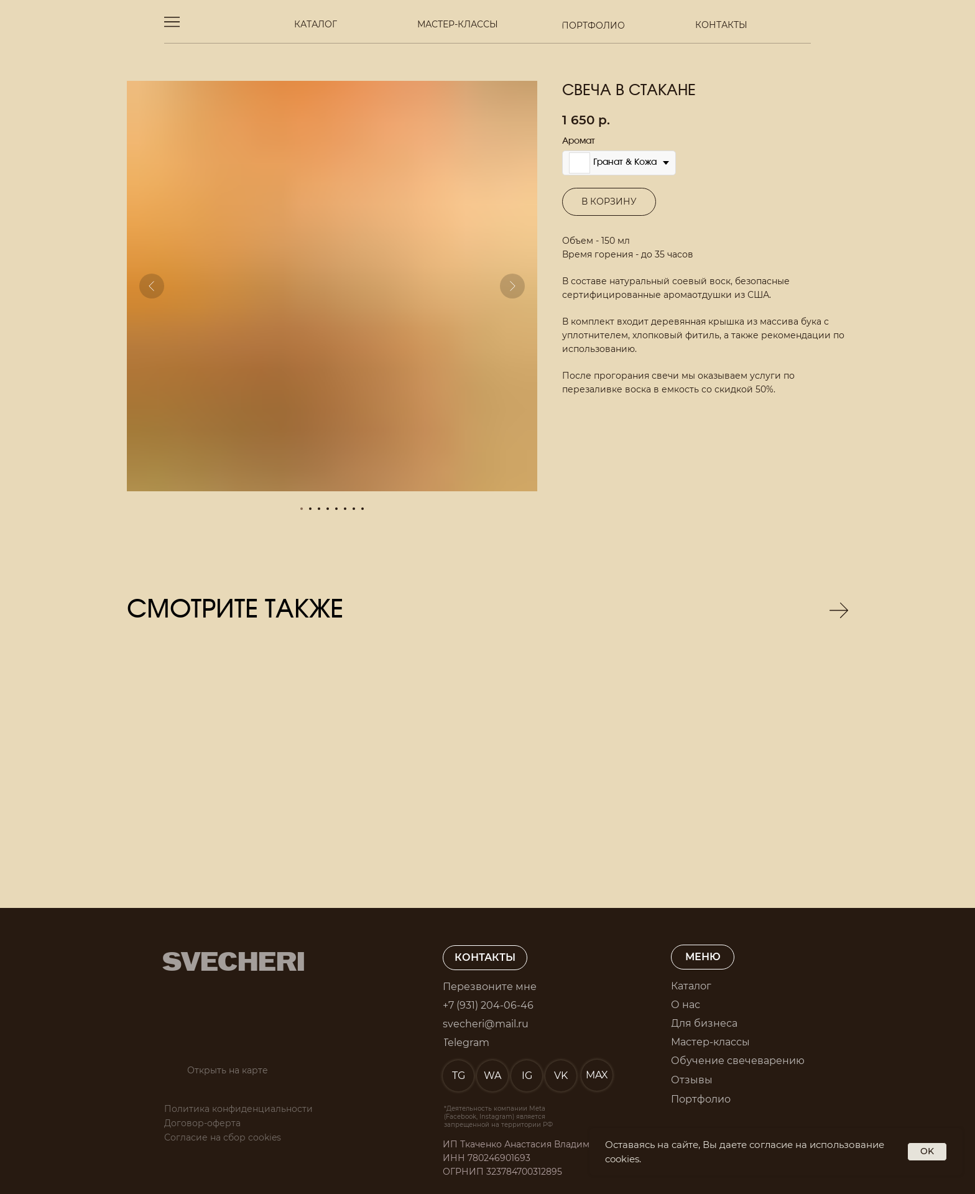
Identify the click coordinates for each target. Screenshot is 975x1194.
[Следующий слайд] (512, 286)
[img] (216, 731)
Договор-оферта (202, 1123)
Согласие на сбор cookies (222, 1137)
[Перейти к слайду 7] (354, 508)
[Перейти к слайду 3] (319, 508)
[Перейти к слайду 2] (310, 508)
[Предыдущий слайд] (151, 286)
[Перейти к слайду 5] (336, 508)
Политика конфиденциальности (238, 1108)
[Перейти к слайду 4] (327, 508)
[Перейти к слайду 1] (301, 508)
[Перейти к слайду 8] (362, 508)
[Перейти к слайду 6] (345, 508)
